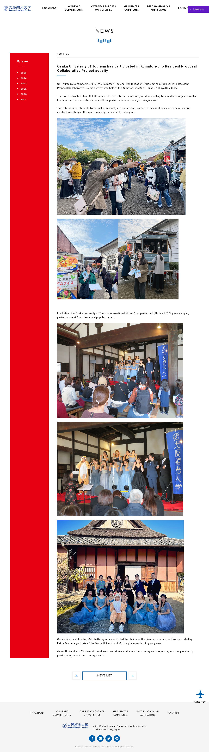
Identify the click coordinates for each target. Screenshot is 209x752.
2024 (24, 78)
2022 (24, 89)
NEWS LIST (104, 675)
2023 (24, 83)
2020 (24, 94)
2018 (23, 99)
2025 (24, 73)
